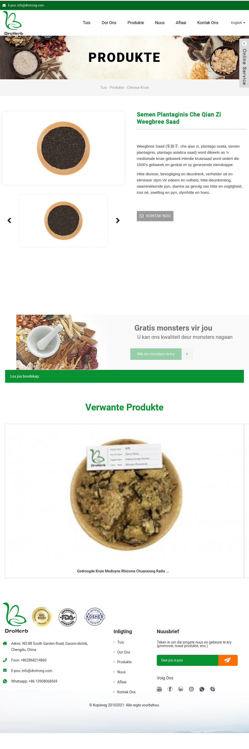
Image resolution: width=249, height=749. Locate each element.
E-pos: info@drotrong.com (26, 4)
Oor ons (109, 22)
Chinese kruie (138, 87)
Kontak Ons (207, 22)
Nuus (159, 22)
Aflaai (181, 22)
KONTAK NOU (158, 215)
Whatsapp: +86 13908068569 (34, 680)
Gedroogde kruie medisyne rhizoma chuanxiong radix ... (123, 570)
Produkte (136, 22)
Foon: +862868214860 (29, 659)
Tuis (86, 22)
